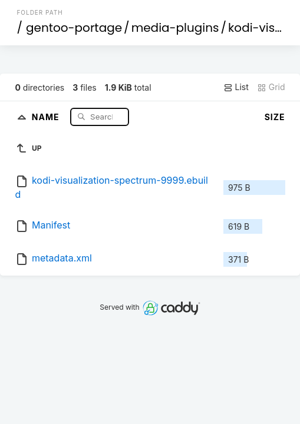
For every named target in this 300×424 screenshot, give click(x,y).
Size (275, 117)
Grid (271, 87)
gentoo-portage (74, 27)
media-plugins (175, 27)
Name (47, 116)
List (236, 87)
